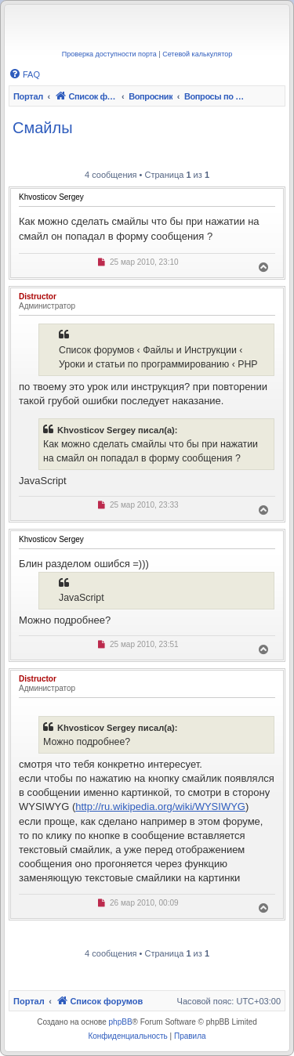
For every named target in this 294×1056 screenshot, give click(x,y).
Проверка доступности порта (109, 54)
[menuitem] (24, 74)
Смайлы (43, 127)
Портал (28, 96)
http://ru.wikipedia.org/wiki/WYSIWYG (160, 806)
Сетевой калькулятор (197, 54)
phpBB (120, 1022)
